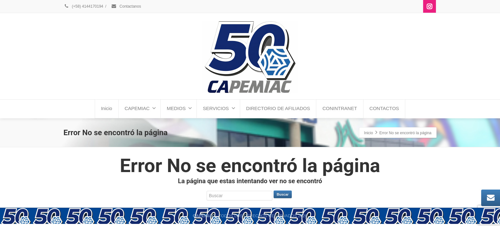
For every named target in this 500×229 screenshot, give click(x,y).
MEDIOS (179, 108)
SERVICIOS (219, 108)
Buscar (283, 194)
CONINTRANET (339, 108)
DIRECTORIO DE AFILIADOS (278, 108)
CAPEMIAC (140, 108)
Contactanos (126, 6)
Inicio (106, 108)
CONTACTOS (384, 108)
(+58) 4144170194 (83, 6)
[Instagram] (429, 6)
